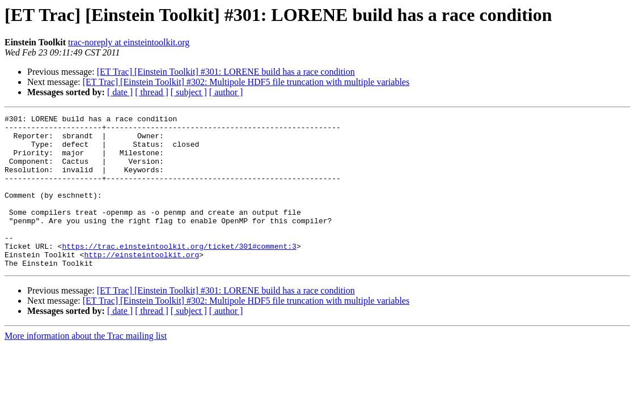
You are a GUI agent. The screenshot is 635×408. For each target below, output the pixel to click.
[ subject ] (189, 92)
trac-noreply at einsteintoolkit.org (128, 42)
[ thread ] (151, 92)
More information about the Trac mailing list (86, 366)
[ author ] (226, 92)
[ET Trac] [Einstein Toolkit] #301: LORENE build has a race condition (226, 71)
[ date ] (120, 92)
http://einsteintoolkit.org (141, 283)
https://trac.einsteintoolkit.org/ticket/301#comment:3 (179, 273)
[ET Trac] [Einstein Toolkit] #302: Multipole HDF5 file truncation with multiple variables (246, 82)
